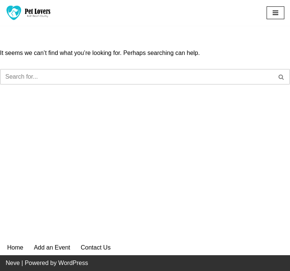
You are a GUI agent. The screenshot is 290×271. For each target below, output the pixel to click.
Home (15, 247)
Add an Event (52, 247)
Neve (13, 263)
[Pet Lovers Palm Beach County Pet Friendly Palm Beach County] (28, 12)
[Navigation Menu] (275, 12)
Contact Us (96, 247)
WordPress (73, 263)
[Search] (136, 77)
